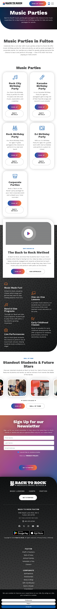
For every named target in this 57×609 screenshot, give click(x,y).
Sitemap (50, 537)
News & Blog (28, 580)
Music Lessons (17, 491)
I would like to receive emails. (29, 452)
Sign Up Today (38, 3)
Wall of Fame (35, 406)
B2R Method (28, 573)
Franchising (28, 589)
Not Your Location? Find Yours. (28, 518)
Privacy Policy (41, 537)
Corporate (28, 570)
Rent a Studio (28, 586)
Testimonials (28, 577)
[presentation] (28, 460)
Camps (32, 491)
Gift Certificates (29, 583)
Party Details (14, 113)
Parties (43, 491)
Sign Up (14, 107)
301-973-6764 (30, 521)
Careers (28, 564)
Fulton (28, 549)
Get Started (28, 497)
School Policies (28, 558)
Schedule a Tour (28, 561)
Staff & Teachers (28, 552)
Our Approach (35, 271)
